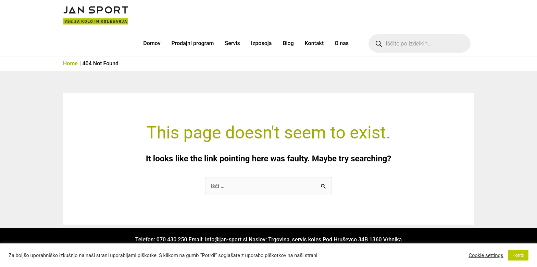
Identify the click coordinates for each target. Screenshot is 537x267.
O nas (342, 43)
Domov (151, 43)
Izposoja (261, 43)
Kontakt (314, 43)
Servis (232, 43)
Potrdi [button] (518, 255)
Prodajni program (193, 43)
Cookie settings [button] (486, 255)
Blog (288, 43)
